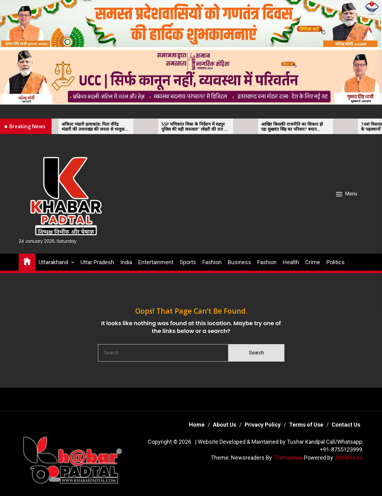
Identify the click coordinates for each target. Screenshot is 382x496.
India (126, 262)
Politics (335, 262)
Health (291, 262)
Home (197, 424)
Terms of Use (306, 424)
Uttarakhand (53, 262)
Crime (312, 262)
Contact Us (346, 424)
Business (239, 262)
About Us (224, 424)
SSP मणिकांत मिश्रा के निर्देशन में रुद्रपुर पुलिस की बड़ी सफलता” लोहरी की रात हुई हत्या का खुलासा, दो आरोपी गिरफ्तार (199, 127)
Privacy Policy (263, 424)
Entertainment (155, 262)
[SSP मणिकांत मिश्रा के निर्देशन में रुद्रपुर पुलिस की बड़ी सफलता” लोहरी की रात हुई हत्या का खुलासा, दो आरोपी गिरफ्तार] (150, 126)
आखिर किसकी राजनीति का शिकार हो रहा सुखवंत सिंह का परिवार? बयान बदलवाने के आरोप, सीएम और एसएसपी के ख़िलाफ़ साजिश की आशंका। (298, 127)
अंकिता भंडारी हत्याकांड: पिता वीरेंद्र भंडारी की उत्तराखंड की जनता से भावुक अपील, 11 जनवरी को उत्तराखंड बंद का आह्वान (98, 127)
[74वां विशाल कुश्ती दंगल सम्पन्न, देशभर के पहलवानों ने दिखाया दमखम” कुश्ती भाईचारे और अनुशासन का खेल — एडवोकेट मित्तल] (350, 126)
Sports (188, 262)
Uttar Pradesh (97, 262)
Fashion (212, 262)
